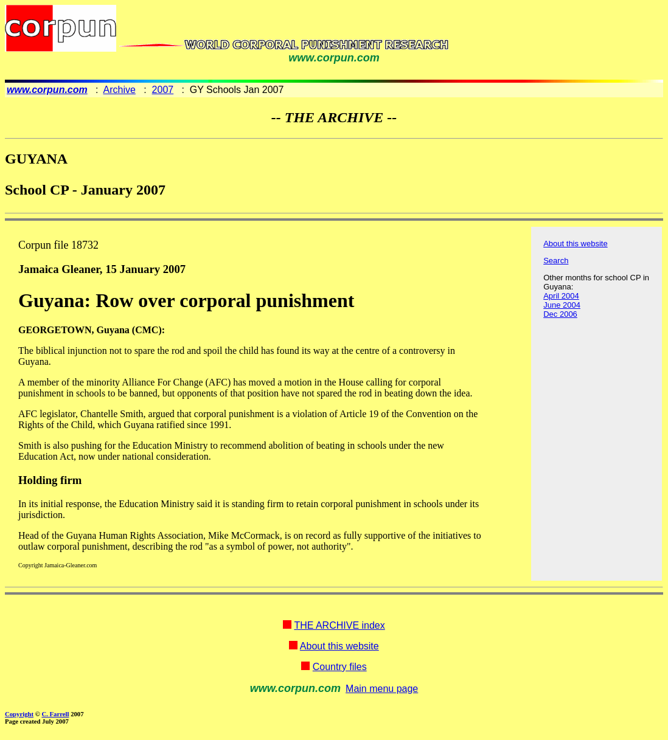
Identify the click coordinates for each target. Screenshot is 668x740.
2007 (163, 90)
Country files (340, 667)
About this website (575, 243)
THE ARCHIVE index (339, 625)
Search (555, 260)
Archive (119, 90)
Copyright (19, 714)
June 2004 (561, 304)
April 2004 (561, 295)
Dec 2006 (560, 314)
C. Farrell (55, 714)
